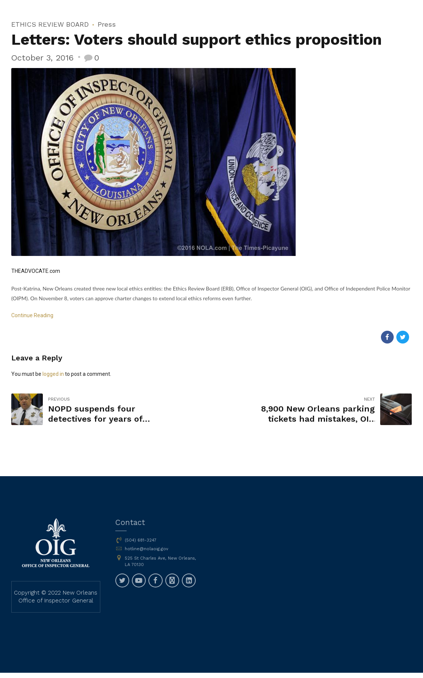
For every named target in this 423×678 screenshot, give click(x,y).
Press (107, 24)
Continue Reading (32, 315)
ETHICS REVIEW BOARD (50, 24)
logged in (53, 374)
